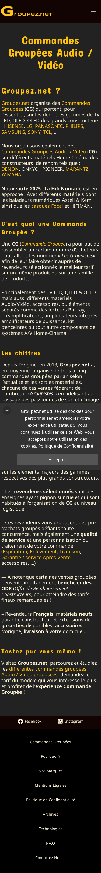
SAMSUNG (13, 132)
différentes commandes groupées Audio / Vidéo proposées (43, 672)
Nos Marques (51, 770)
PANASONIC (49, 126)
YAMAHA (11, 174)
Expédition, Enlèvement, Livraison (41, 551)
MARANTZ (76, 169)
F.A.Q (50, 843)
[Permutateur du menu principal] (93, 11)
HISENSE (14, 126)
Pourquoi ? (50, 756)
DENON (10, 169)
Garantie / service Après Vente (36, 557)
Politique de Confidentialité (50, 799)
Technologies (50, 828)
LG (29, 126)
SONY (34, 132)
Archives (50, 814)
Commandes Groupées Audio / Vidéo (43, 151)
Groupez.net (15, 103)
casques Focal (47, 206)
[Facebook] (29, 721)
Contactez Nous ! (50, 857)
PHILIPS (74, 126)
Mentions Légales (51, 785)
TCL (47, 132)
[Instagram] (70, 721)
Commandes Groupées (50, 741)
